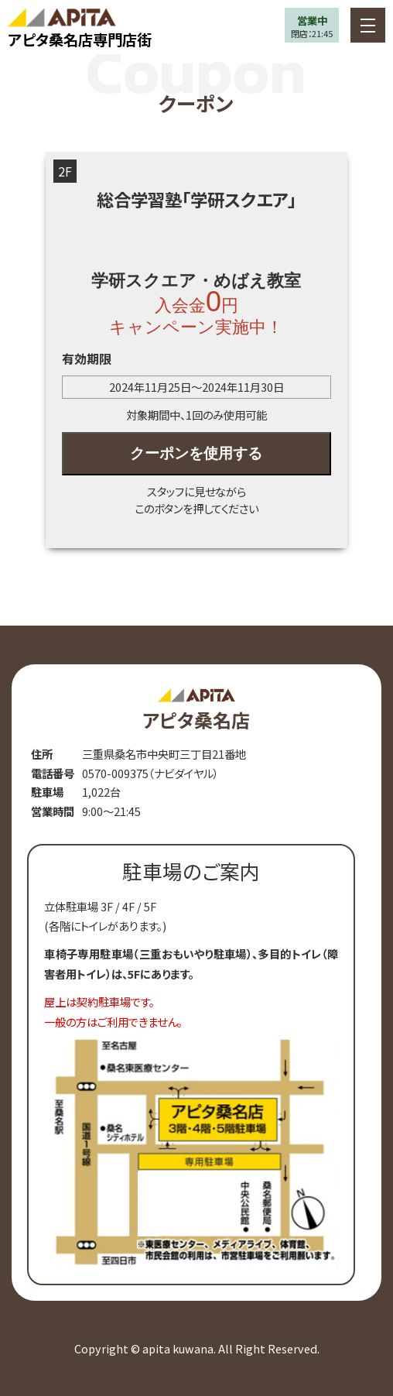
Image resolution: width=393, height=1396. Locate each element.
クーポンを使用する (196, 453)
